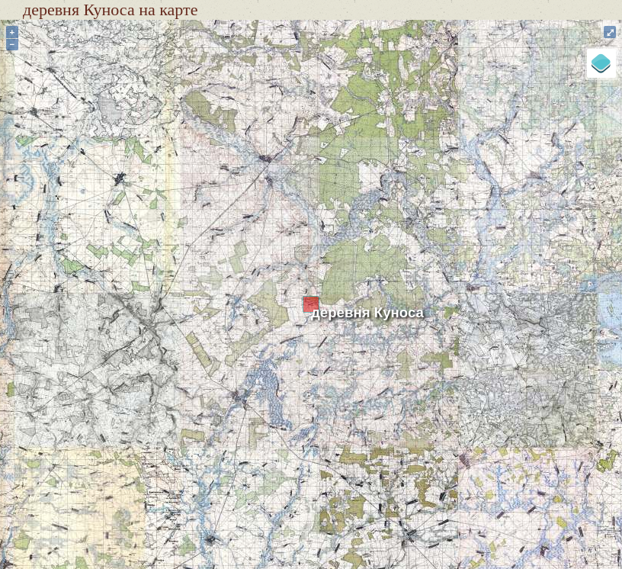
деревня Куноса (367, 312)
